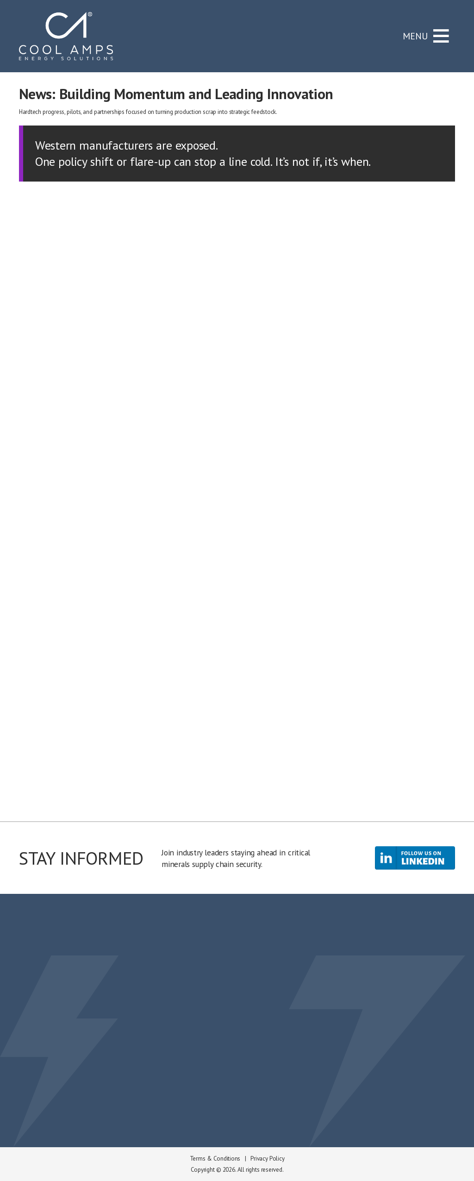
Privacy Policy (267, 1158)
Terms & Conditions (215, 1158)
